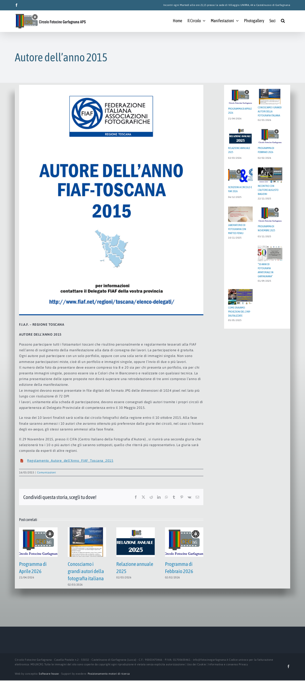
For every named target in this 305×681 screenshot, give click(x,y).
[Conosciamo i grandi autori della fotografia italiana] (87, 529)
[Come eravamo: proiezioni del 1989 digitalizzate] (240, 297)
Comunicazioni (46, 472)
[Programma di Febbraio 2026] (184, 529)
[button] (283, 20)
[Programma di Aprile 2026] (38, 529)
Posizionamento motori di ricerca (109, 673)
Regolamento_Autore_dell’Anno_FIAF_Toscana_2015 (70, 460)
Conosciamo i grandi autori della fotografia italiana (86, 571)
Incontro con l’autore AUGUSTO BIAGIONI (268, 190)
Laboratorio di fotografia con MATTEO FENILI (237, 229)
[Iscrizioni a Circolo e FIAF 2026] (240, 175)
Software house (49, 673)
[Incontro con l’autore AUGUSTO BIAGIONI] (270, 175)
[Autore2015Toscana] (111, 200)
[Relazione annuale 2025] (135, 529)
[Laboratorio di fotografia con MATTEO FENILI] (240, 214)
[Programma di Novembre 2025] (270, 214)
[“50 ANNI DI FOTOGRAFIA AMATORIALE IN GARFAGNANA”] (270, 253)
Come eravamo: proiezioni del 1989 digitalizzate (239, 311)
